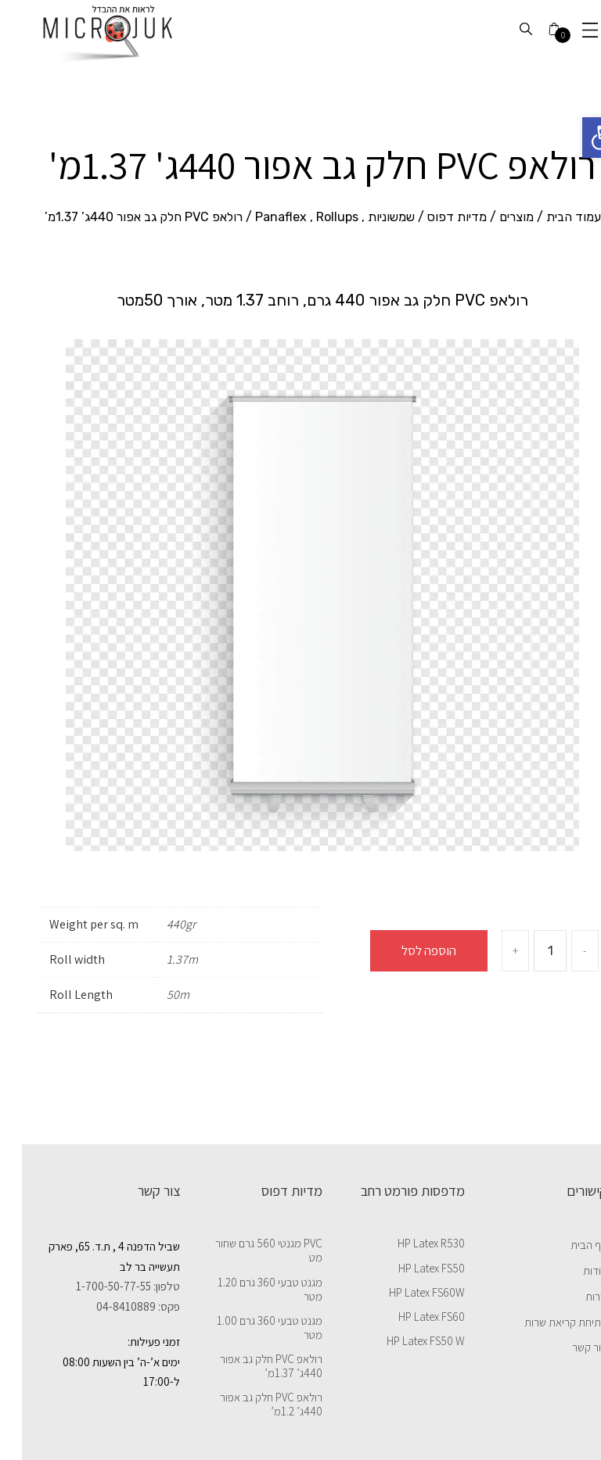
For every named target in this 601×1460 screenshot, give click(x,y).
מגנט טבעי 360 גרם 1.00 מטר (247, 1328)
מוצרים (494, 216)
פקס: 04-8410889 (116, 1306)
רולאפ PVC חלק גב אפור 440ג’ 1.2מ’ (249, 1404)
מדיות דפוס (435, 216)
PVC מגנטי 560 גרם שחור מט (246, 1250)
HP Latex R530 (409, 1243)
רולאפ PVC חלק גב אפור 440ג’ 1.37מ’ (249, 1366)
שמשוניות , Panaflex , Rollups (313, 216)
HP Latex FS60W (405, 1293)
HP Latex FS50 (409, 1268)
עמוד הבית (551, 216)
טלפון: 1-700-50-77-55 (106, 1286)
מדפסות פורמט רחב (391, 1190)
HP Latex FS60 (409, 1317)
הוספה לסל (407, 950)
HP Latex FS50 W (404, 1341)
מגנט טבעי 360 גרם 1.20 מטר (248, 1290)
